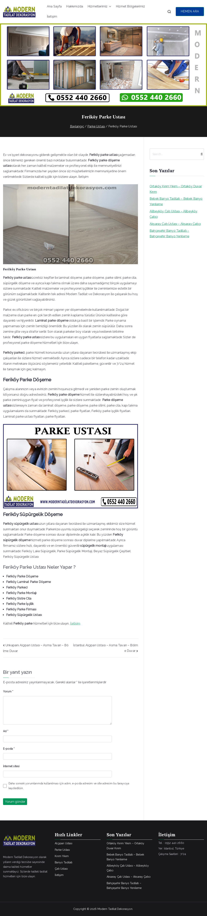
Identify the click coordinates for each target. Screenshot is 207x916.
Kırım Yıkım (62, 856)
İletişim (52, 16)
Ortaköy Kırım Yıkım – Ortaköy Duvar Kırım (176, 189)
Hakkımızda (74, 6)
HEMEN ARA (190, 11)
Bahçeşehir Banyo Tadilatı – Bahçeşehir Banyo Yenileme (169, 233)
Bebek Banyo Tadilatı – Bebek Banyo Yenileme (176, 201)
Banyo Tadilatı (63, 862)
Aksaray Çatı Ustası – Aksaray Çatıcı (175, 224)
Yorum (8, 691)
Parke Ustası (62, 849)
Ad (5, 731)
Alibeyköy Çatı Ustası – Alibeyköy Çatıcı (173, 214)
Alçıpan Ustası (63, 843)
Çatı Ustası (61, 868)
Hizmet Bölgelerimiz (130, 6)
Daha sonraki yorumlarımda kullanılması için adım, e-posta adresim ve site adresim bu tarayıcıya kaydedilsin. (69, 786)
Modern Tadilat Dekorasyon (114, 908)
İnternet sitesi (11, 766)
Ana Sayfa (54, 6)
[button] (109, 6)
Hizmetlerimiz (99, 6)
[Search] (200, 154)
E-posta (8, 748)
